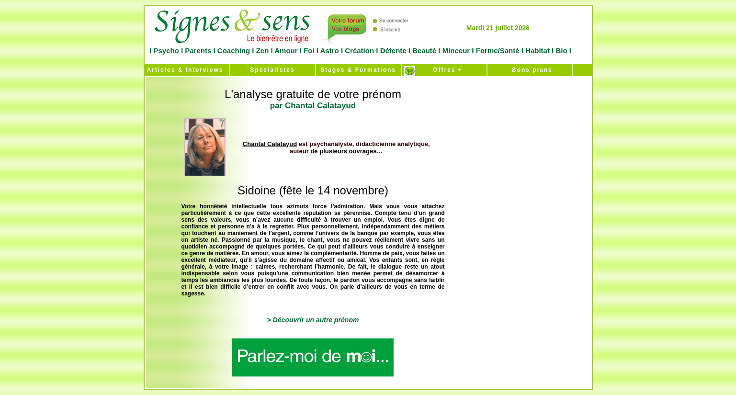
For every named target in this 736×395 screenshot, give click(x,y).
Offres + (444, 70)
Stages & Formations (358, 70)
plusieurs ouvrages (347, 151)
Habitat (537, 50)
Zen (262, 50)
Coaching (233, 50)
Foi (309, 50)
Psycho (165, 50)
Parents (198, 50)
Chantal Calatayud (270, 143)
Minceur (455, 50)
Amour (285, 50)
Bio (561, 50)
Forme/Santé (497, 50)
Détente (394, 50)
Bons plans (529, 70)
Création (359, 50)
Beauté (424, 50)
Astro (329, 50)
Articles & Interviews (184, 70)
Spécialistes (272, 70)
